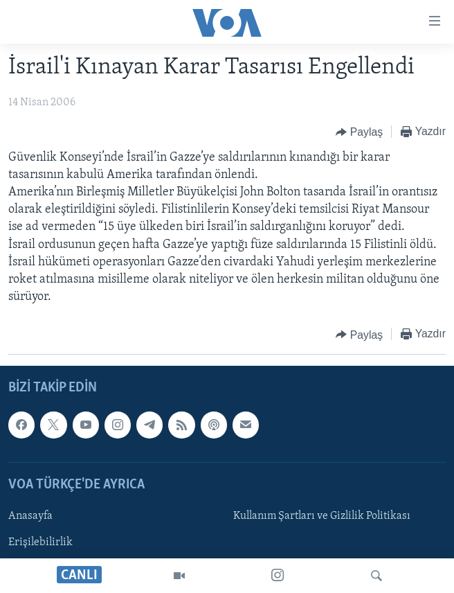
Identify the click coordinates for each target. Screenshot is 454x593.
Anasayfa (30, 516)
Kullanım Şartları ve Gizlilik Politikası (321, 516)
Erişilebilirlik (40, 542)
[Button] (359, 132)
